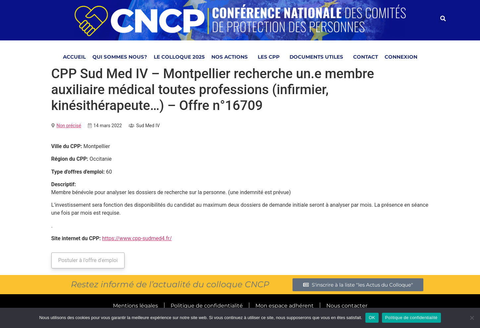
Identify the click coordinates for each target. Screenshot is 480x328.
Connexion (401, 57)
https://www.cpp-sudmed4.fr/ (137, 238)
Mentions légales (135, 305)
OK (372, 317)
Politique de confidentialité (207, 305)
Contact (365, 57)
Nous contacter (346, 305)
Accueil (74, 57)
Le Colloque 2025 (179, 57)
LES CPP (270, 57)
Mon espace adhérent (284, 305)
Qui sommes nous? (119, 57)
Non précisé (69, 125)
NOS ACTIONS (231, 57)
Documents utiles (318, 57)
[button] (443, 19)
